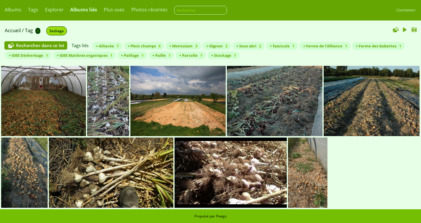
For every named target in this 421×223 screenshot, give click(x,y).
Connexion (405, 10)
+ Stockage (223, 55)
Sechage (56, 30)
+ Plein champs (144, 46)
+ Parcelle (190, 55)
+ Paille (161, 55)
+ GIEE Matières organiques (84, 55)
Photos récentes (149, 9)
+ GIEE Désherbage (28, 55)
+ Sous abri (248, 46)
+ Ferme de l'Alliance (325, 46)
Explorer (54, 9)
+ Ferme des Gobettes (378, 46)
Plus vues (114, 9)
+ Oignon (216, 46)
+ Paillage (132, 55)
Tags (33, 9)
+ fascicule (282, 46)
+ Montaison (183, 46)
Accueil (13, 30)
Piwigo (221, 216)
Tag (29, 30)
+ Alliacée (107, 46)
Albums (13, 9)
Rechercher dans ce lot (40, 45)
